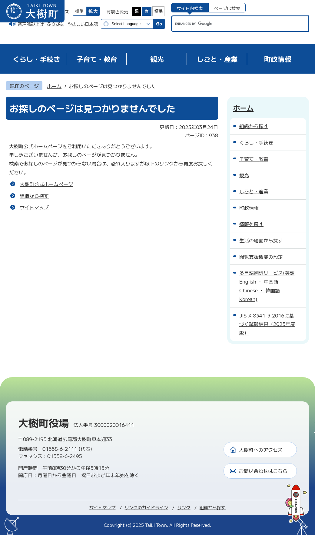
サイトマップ (34, 207)
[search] (234, 23)
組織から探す (34, 195)
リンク (183, 507)
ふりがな (56, 24)
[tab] (189, 7)
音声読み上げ (31, 24)
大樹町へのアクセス (261, 449)
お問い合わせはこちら (263, 470)
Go (159, 23)
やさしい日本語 (82, 24)
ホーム (54, 86)
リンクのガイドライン (146, 507)
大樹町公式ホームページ (46, 184)
